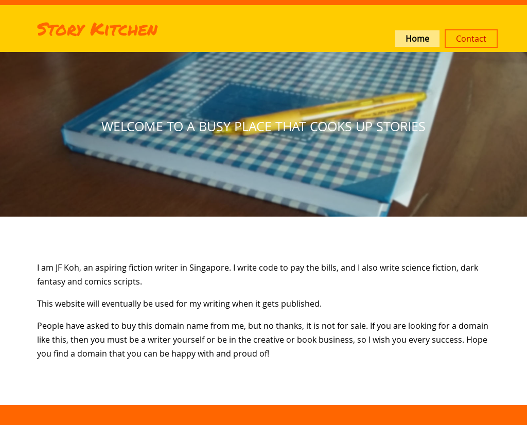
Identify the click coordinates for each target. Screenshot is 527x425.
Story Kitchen (97, 28)
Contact (471, 38)
